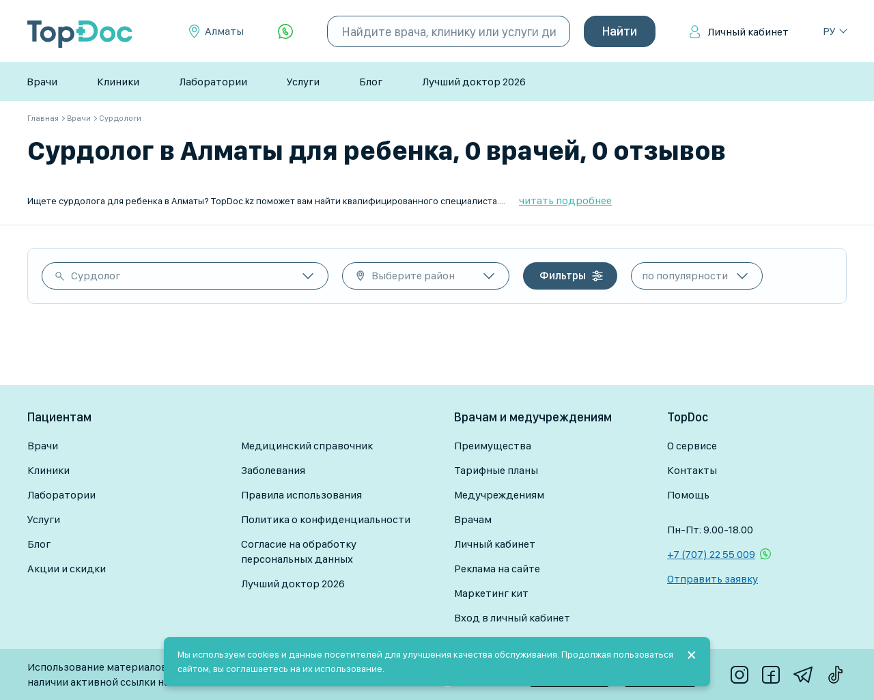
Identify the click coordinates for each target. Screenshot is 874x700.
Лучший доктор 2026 (474, 81)
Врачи (42, 81)
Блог (370, 81)
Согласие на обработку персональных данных (298, 551)
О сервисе (692, 445)
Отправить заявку (712, 578)
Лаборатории (213, 81)
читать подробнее (565, 200)
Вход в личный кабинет (512, 617)
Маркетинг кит (491, 593)
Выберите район (413, 275)
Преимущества (492, 445)
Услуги (303, 81)
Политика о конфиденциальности (325, 519)
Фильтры (562, 275)
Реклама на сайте (497, 568)
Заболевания (273, 470)
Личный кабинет (748, 31)
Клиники (118, 81)
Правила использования (301, 494)
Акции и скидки (66, 568)
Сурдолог (95, 275)
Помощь (688, 494)
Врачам (473, 519)
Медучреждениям (499, 494)
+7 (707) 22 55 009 (711, 554)
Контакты (692, 470)
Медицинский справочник (307, 445)
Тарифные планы (496, 470)
